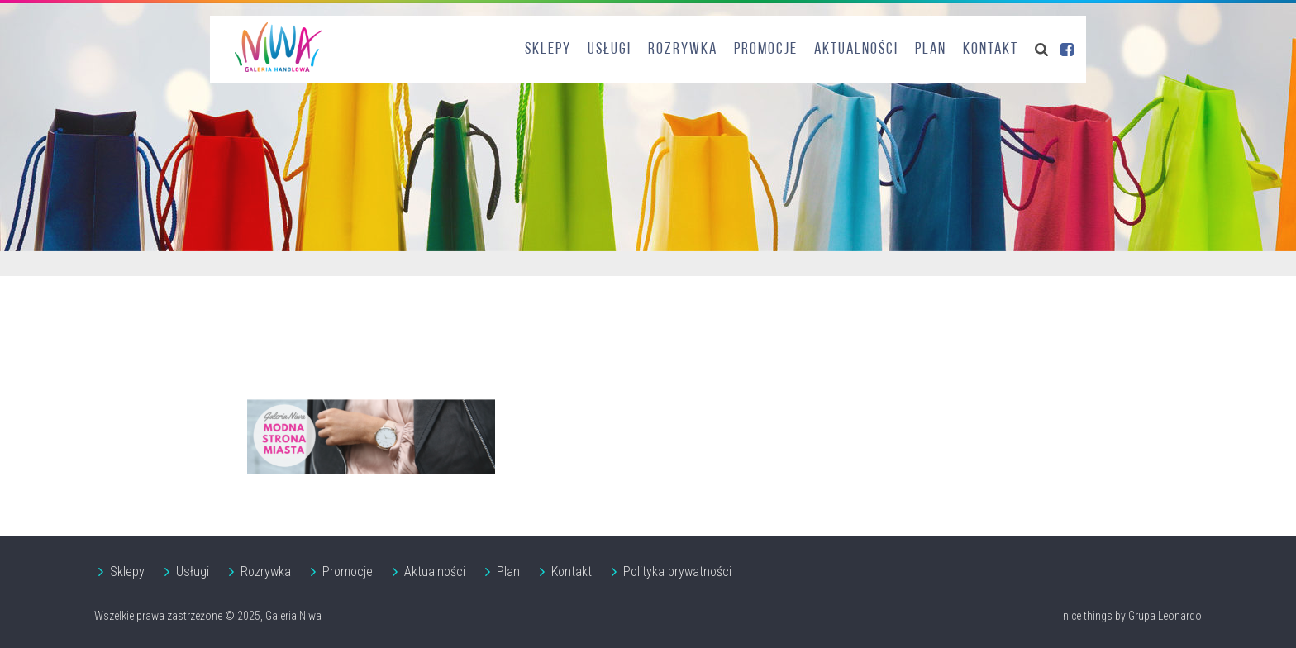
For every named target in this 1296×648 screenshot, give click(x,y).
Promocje (766, 49)
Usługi (609, 49)
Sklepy (548, 49)
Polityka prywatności (677, 571)
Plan (930, 49)
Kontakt (990, 49)
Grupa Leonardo (1165, 615)
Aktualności (856, 49)
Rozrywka (682, 49)
